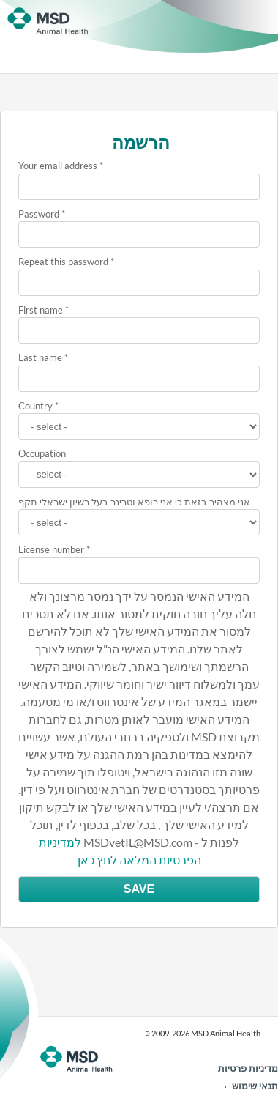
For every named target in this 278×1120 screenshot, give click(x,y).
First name (40, 310)
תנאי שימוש (255, 1085)
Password (38, 214)
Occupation (42, 453)
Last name (40, 357)
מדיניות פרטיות (248, 1068)
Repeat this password (63, 261)
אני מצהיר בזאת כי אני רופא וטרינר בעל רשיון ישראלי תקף (134, 502)
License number (51, 549)
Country (35, 406)
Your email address (57, 165)
